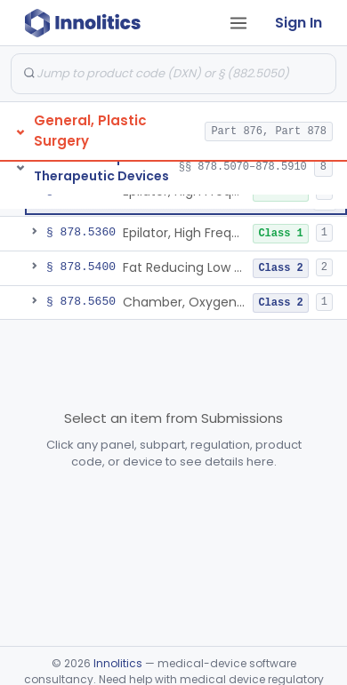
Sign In (298, 22)
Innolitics (117, 663)
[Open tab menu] (238, 23)
